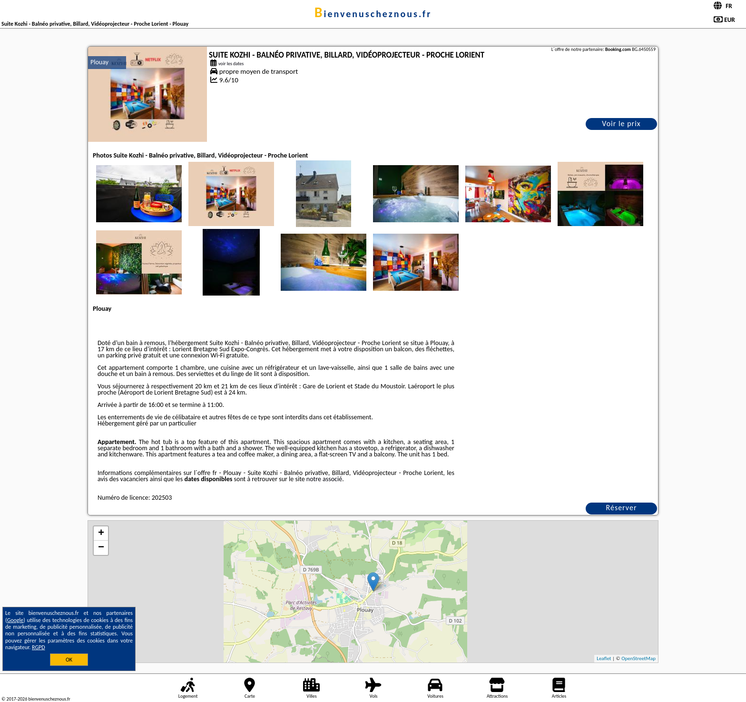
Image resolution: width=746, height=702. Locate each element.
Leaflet (604, 658)
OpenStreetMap (638, 658)
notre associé (324, 479)
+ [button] (101, 533)
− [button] (101, 548)
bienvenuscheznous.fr (373, 14)
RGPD (38, 647)
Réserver (621, 507)
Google (15, 620)
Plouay (99, 62)
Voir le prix (621, 123)
